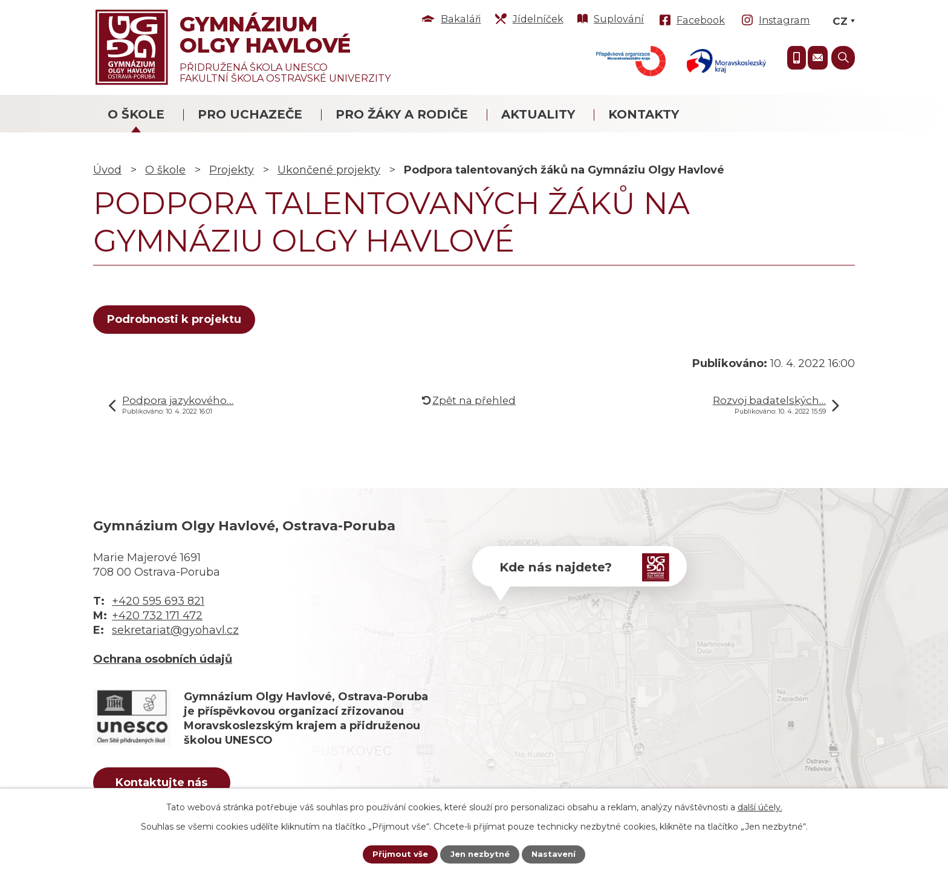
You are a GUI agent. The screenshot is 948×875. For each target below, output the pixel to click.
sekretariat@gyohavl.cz (175, 630)
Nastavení (556, 853)
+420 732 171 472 (157, 615)
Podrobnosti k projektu (176, 319)
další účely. (760, 806)
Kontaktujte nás (171, 784)
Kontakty (643, 114)
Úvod (107, 170)
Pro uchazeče (250, 114)
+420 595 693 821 (158, 601)
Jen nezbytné (479, 853)
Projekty (231, 170)
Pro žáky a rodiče (402, 114)
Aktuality (538, 114)
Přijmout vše (397, 853)
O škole (136, 114)
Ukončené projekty (329, 170)
